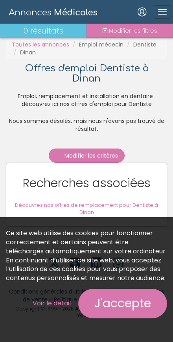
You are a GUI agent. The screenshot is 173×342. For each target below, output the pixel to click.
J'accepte (122, 303)
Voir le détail (52, 303)
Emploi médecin (101, 44)
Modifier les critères (86, 156)
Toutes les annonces (40, 44)
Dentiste (144, 44)
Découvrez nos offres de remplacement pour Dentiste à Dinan (86, 208)
